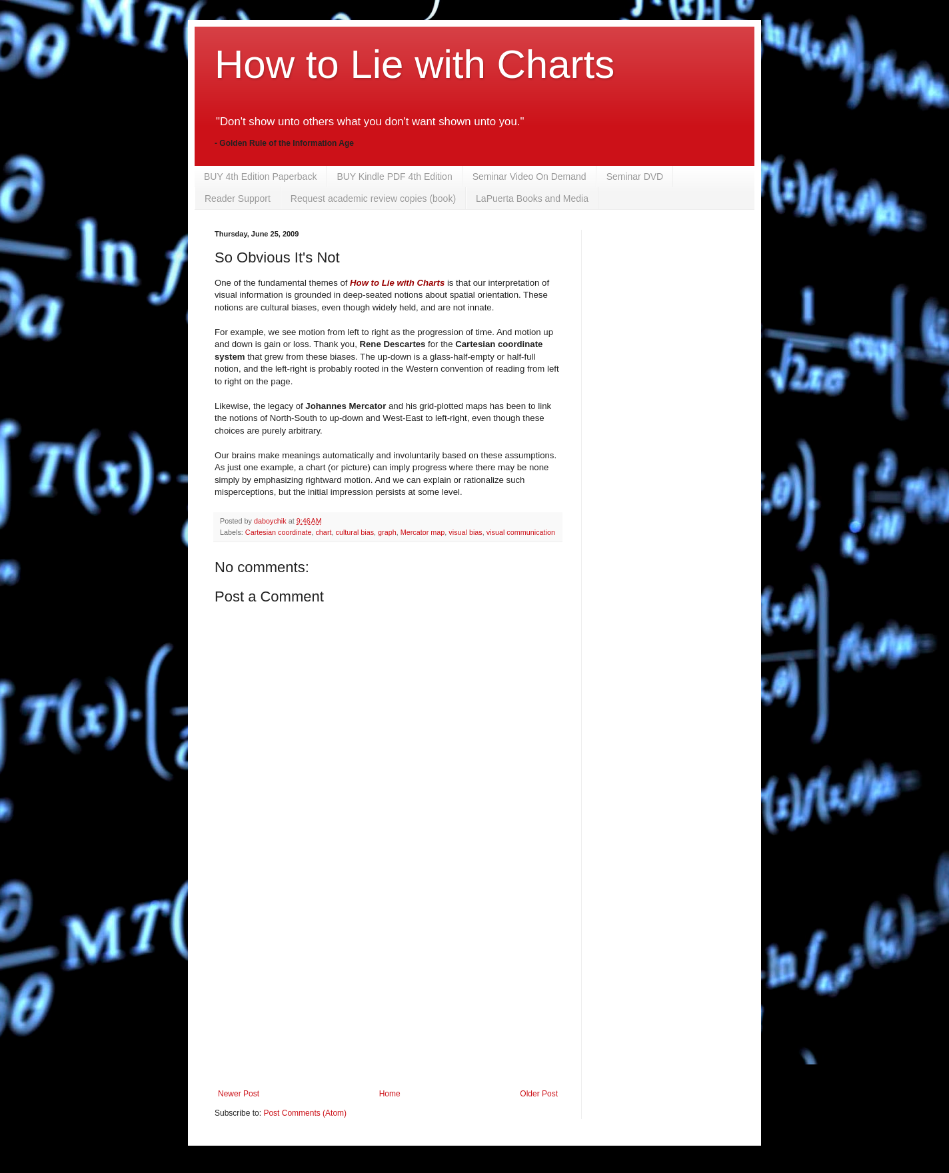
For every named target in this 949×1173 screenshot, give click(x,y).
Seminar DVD (635, 176)
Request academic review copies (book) (373, 198)
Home (390, 1093)
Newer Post (238, 1093)
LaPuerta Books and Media (532, 198)
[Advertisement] (388, 989)
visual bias (465, 532)
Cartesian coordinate (278, 532)
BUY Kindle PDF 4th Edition (394, 176)
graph (387, 532)
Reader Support (238, 198)
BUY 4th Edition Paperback (260, 176)
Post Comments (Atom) (305, 1113)
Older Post (539, 1093)
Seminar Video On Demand (529, 176)
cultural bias (354, 532)
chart (323, 532)
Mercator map (423, 532)
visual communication (520, 532)
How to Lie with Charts (414, 64)
